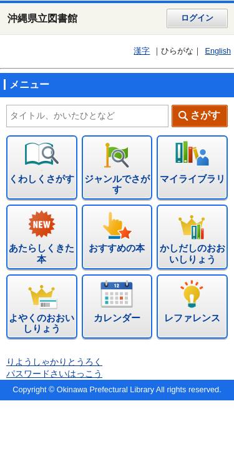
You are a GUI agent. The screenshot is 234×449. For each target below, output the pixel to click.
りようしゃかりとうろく (54, 362)
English (218, 51)
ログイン (197, 18)
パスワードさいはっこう (54, 374)
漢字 (142, 51)
